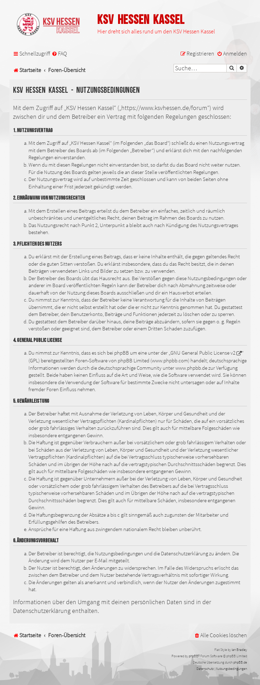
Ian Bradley (239, 649)
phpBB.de (240, 662)
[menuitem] (59, 53)
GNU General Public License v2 (202, 353)
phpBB (193, 656)
